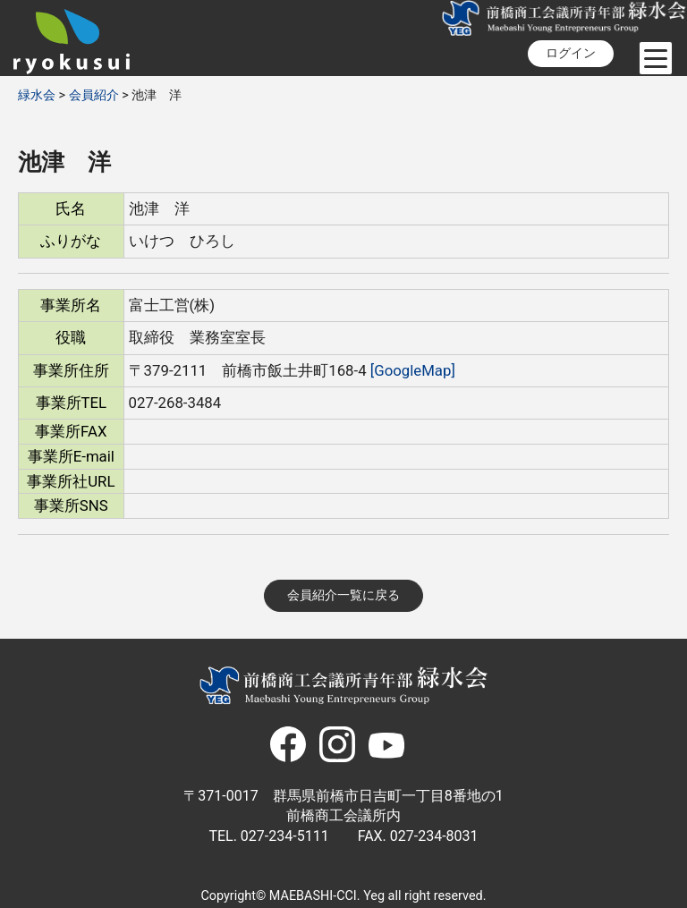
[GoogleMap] (412, 370)
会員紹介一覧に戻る (343, 595)
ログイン (571, 53)
